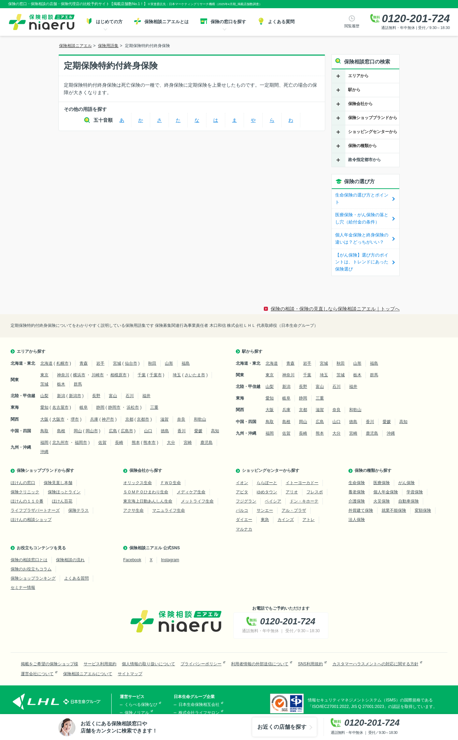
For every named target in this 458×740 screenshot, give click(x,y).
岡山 (78, 431)
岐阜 (84, 407)
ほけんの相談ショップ (31, 519)
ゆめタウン (267, 492)
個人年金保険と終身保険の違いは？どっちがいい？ (361, 238)
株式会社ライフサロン (198, 712)
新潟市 (75, 395)
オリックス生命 (137, 482)
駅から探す (252, 351)
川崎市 (97, 375)
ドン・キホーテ (304, 501)
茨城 (44, 384)
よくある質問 (76, 578)
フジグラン (246, 501)
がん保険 (406, 482)
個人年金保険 (385, 492)
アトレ (308, 519)
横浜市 (79, 375)
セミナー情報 (23, 587)
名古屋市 (60, 407)
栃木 (61, 384)
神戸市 (108, 419)
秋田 (152, 363)
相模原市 (118, 375)
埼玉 (177, 375)
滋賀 (164, 419)
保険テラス (78, 510)
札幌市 (62, 363)
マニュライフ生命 (168, 510)
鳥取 (44, 431)
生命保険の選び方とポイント (361, 198)
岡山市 (92, 431)
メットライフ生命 (197, 501)
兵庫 (94, 419)
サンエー (265, 510)
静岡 (100, 407)
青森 (84, 363)
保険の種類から (362, 145)
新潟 (61, 395)
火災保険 (381, 501)
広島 (113, 431)
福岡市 (81, 442)
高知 (215, 431)
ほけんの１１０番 (27, 501)
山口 (148, 431)
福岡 (44, 442)
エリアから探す (31, 351)
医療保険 (381, 482)
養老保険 (356, 492)
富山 (113, 395)
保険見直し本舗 (58, 482)
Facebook (132, 559)
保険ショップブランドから (372, 117)
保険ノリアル (137, 712)
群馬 (78, 384)
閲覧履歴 (351, 26)
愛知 (44, 407)
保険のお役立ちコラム (31, 569)
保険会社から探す (145, 470)
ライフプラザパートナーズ (35, 510)
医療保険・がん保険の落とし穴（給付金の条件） (361, 218)
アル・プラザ (294, 510)
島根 (61, 431)
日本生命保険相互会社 (198, 704)
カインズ (285, 519)
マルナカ (244, 529)
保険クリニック (25, 492)
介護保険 (356, 501)
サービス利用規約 (100, 664)
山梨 (44, 395)
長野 (96, 395)
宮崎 (188, 442)
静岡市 (114, 407)
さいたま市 (195, 375)
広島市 (127, 431)
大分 (171, 442)
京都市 (143, 419)
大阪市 (58, 419)
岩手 (100, 363)
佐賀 (102, 442)
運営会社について (37, 673)
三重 (154, 407)
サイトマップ (130, 673)
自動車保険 (408, 501)
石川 (130, 395)
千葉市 (155, 375)
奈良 (181, 419)
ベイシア (273, 501)
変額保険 (423, 510)
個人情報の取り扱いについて (148, 664)
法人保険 (356, 519)
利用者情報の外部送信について (259, 664)
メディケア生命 (191, 492)
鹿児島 (206, 442)
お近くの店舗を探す (281, 727)
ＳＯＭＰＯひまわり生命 (145, 492)
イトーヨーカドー (302, 482)
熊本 (136, 442)
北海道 (46, 363)
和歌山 (200, 419)
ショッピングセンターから (372, 131)
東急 (265, 519)
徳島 (165, 431)
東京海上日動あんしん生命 (147, 501)
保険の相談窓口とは (29, 559)
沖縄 (44, 451)
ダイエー (244, 519)
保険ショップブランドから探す (45, 470)
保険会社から (360, 103)
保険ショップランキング (33, 578)
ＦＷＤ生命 (170, 482)
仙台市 (131, 363)
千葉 (142, 375)
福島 (186, 363)
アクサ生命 (133, 510)
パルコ (242, 510)
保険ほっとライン (64, 492)
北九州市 (60, 442)
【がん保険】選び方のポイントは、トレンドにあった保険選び (361, 262)
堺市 (75, 419)
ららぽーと (267, 482)
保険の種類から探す (373, 470)
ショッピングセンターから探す (270, 470)
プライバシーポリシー (201, 664)
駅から (354, 89)
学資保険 (414, 492)
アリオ (292, 492)
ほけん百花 (62, 501)
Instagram (170, 559)
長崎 (119, 442)
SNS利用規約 (310, 664)
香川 (181, 431)
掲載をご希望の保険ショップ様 (49, 664)
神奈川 (63, 375)
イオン (242, 482)
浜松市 (133, 407)
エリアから (358, 75)
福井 (146, 395)
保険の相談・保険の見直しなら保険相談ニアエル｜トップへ (335, 308)
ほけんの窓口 (23, 482)
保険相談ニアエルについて (87, 673)
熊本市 (149, 442)
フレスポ (314, 492)
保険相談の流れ (70, 559)
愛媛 (198, 431)
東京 (44, 375)
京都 (129, 419)
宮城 (117, 363)
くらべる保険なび (141, 704)
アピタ (242, 492)
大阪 (44, 419)
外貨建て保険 (360, 510)
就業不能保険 (394, 510)
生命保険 (356, 482)
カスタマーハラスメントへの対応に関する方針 (375, 664)
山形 (169, 363)
